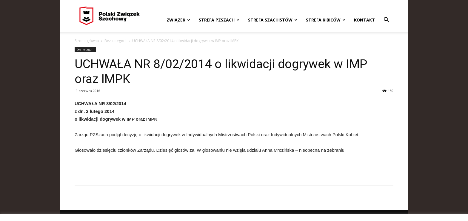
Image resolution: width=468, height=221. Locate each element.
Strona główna (87, 40)
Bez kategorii (115, 40)
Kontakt (364, 20)
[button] (386, 20)
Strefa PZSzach (219, 20)
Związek (178, 20)
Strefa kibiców (325, 20)
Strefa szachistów (272, 20)
